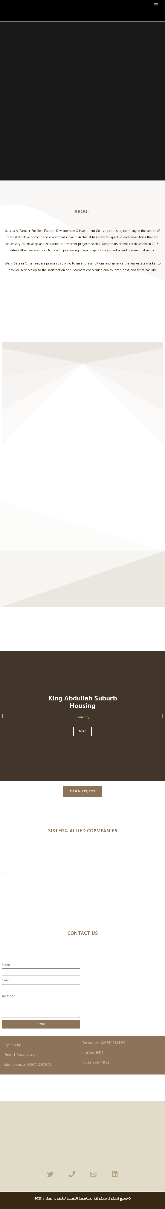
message (8, 996)
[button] (3, 715)
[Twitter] (50, 1174)
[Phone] (71, 1174)
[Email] (93, 1174)
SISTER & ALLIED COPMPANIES (82, 831)
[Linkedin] (114, 1174)
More (82, 731)
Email (6, 981)
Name (6, 965)
